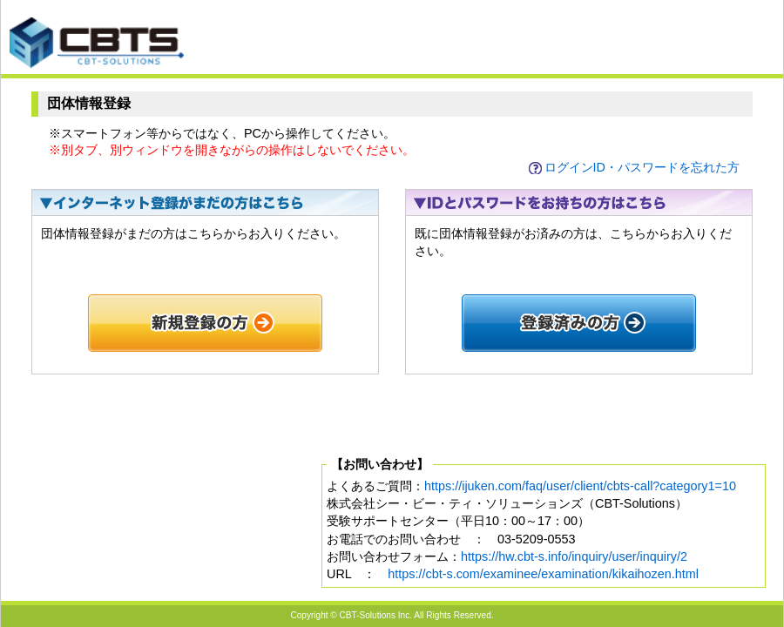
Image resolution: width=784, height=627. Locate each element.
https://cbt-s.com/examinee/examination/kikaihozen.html (543, 574)
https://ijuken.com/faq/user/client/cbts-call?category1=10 (580, 486)
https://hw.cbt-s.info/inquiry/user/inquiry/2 (574, 556)
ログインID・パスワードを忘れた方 (642, 167)
